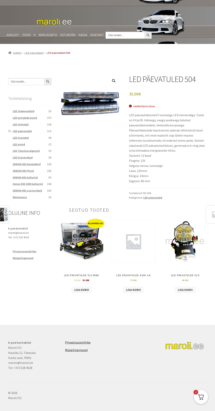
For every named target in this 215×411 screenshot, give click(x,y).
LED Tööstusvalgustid (26, 151)
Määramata (20, 197)
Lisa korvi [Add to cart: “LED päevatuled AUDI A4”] (133, 290)
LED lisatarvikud (23, 157)
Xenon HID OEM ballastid (28, 184)
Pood (26, 35)
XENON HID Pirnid (23, 171)
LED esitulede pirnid (25, 118)
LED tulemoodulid (23, 111)
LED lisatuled (21, 137)
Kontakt (97, 35)
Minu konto (48, 35)
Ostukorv (67, 35)
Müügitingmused (23, 258)
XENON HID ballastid (25, 177)
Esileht (17, 53)
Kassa (83, 35)
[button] (113, 80)
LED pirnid (19, 144)
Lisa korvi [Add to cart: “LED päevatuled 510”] (185, 290)
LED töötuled (21, 124)
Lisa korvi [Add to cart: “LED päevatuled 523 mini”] (81, 290)
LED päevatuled (33, 53)
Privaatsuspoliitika (24, 251)
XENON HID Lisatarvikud (27, 190)
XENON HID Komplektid (27, 164)
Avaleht (13, 35)
